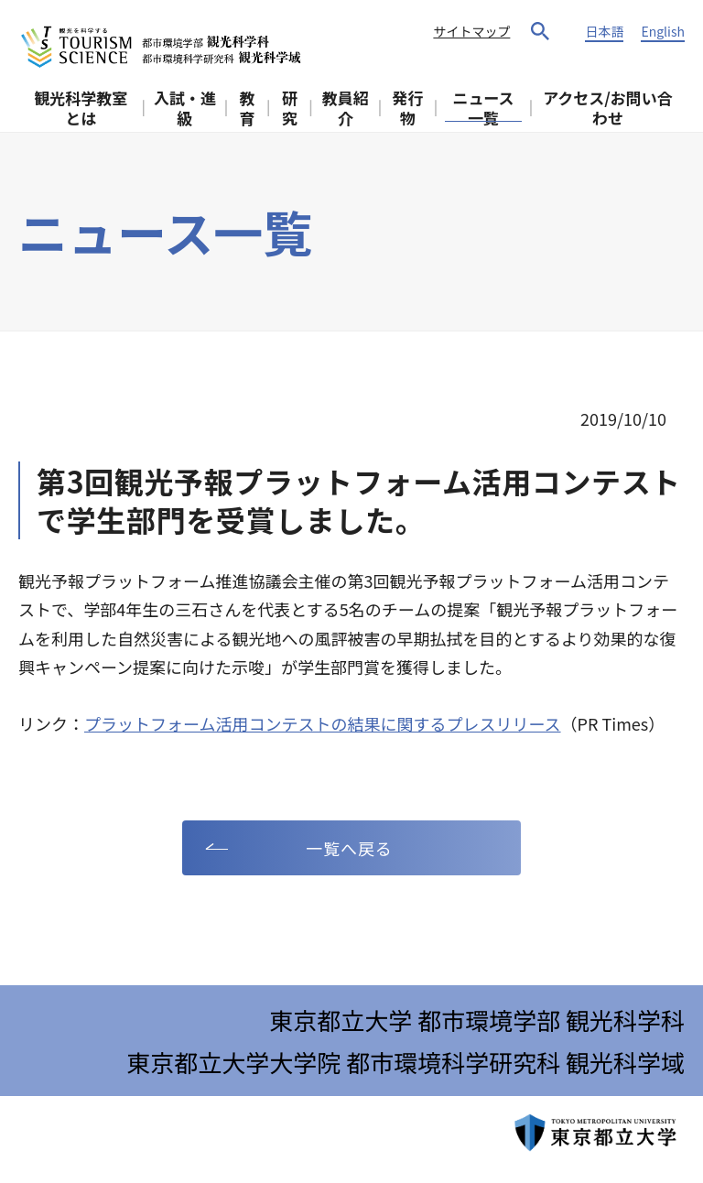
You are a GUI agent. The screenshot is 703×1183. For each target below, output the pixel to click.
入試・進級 (185, 107)
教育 (247, 107)
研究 (289, 107)
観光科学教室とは (80, 107)
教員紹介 (345, 107)
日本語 (604, 31)
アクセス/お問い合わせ (608, 107)
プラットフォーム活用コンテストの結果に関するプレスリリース (322, 723)
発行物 (408, 107)
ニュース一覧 (483, 107)
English (663, 31)
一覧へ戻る (349, 848)
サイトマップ (471, 31)
